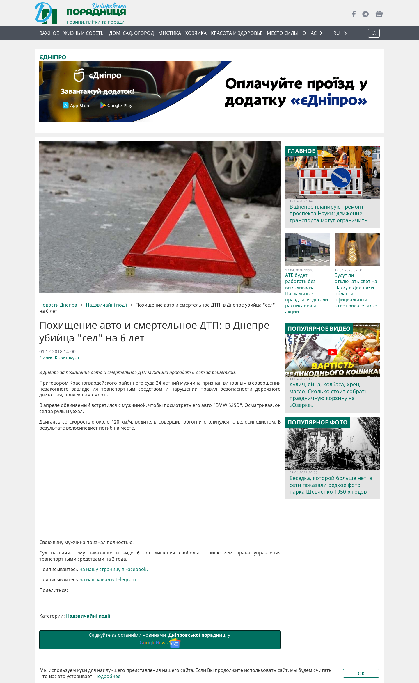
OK (361, 673)
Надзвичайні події (106, 305)
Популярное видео (319, 328)
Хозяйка (196, 33)
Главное (301, 151)
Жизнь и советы (84, 33)
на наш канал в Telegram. (108, 580)
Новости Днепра (58, 305)
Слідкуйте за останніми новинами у (160, 639)
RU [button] (337, 33)
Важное (49, 33)
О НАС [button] (309, 33)
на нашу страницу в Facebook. (113, 569)
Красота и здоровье (236, 33)
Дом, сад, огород (131, 33)
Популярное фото (317, 422)
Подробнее (107, 676)
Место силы (282, 33)
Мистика (169, 33)
